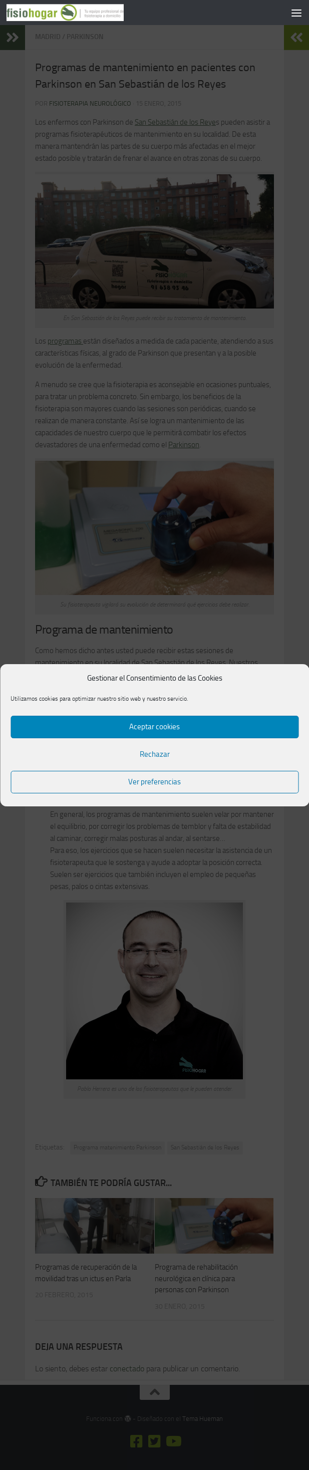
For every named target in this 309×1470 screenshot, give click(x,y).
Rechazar (155, 754)
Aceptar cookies (154, 726)
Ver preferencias (154, 781)
